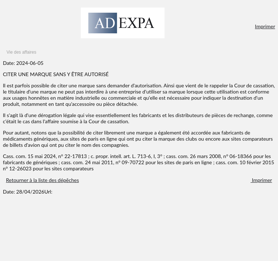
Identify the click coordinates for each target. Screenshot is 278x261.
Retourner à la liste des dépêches (42, 180)
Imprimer (265, 26)
